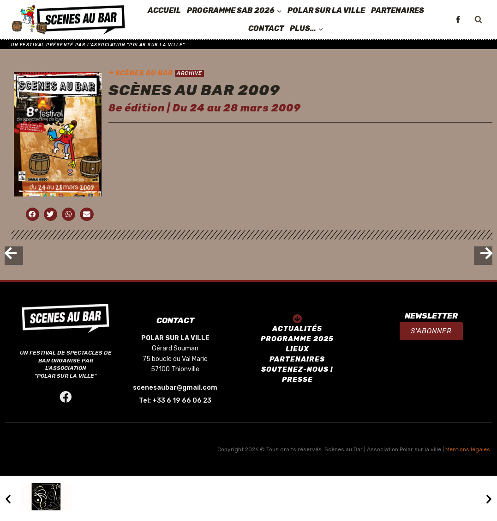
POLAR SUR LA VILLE (326, 10)
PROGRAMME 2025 (297, 339)
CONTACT (266, 28)
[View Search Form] (478, 20)
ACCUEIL (164, 10)
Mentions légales (467, 449)
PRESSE (297, 379)
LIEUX (297, 349)
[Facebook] (458, 20)
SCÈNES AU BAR (144, 73)
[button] (431, 331)
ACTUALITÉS (297, 329)
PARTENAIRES (397, 10)
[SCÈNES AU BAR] (68, 20)
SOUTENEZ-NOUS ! (297, 369)
